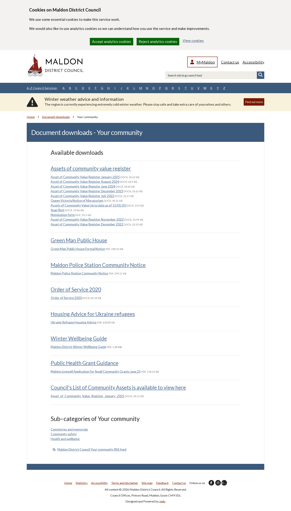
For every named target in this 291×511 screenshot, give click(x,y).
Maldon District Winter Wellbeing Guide (78, 347)
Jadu (162, 501)
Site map (147, 483)
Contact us (230, 62)
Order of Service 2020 (76, 289)
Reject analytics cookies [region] (158, 41)
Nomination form (63, 215)
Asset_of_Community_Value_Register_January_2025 (87, 396)
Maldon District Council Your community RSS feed (91, 449)
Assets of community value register (91, 168)
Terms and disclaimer (124, 483)
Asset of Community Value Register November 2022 (87, 219)
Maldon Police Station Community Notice (98, 265)
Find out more (254, 102)
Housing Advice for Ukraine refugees (93, 314)
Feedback (162, 483)
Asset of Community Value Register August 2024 (85, 182)
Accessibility (253, 62)
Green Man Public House (79, 240)
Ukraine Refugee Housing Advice (74, 322)
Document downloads (56, 117)
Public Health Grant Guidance (84, 363)
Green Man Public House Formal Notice (78, 249)
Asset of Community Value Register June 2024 (83, 186)
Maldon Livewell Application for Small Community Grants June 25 (96, 371)
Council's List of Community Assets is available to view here (118, 387)
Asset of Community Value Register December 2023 (87, 191)
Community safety (64, 434)
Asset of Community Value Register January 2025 (85, 177)
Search (260, 75)
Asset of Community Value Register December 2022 (87, 224)
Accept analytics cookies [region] (111, 41)
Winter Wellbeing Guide (79, 338)
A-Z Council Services (42, 88)
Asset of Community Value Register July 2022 (82, 196)
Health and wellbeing (65, 439)
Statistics (82, 483)
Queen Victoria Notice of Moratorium (77, 201)
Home (31, 117)
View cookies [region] (193, 40)
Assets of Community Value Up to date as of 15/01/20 (88, 205)
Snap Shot (57, 210)
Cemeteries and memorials (69, 429)
